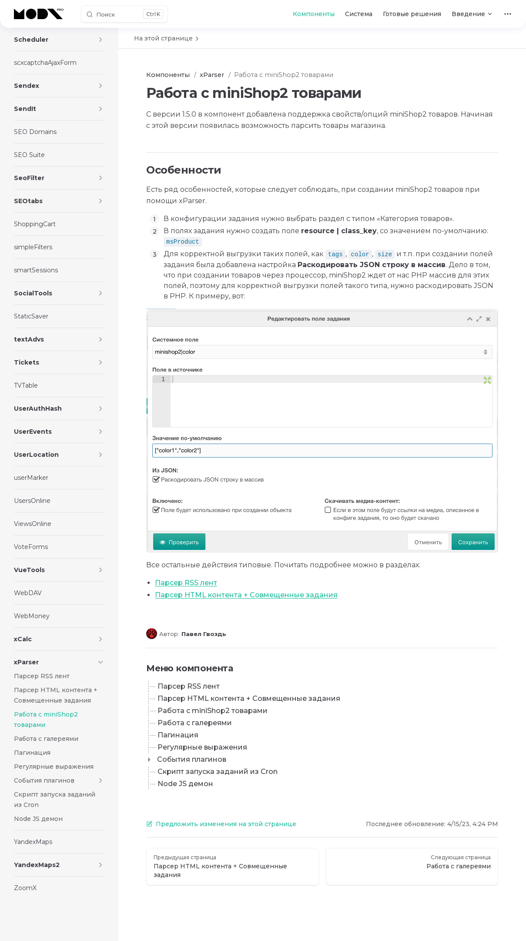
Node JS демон (185, 784)
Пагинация (177, 735)
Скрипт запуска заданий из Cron (217, 771)
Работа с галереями (194, 723)
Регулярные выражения (202, 747)
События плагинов (191, 759)
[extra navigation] (507, 14)
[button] (100, 40)
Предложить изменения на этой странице (221, 824)
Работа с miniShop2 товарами (212, 711)
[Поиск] (124, 14)
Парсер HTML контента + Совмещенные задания (246, 595)
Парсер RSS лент (186, 583)
